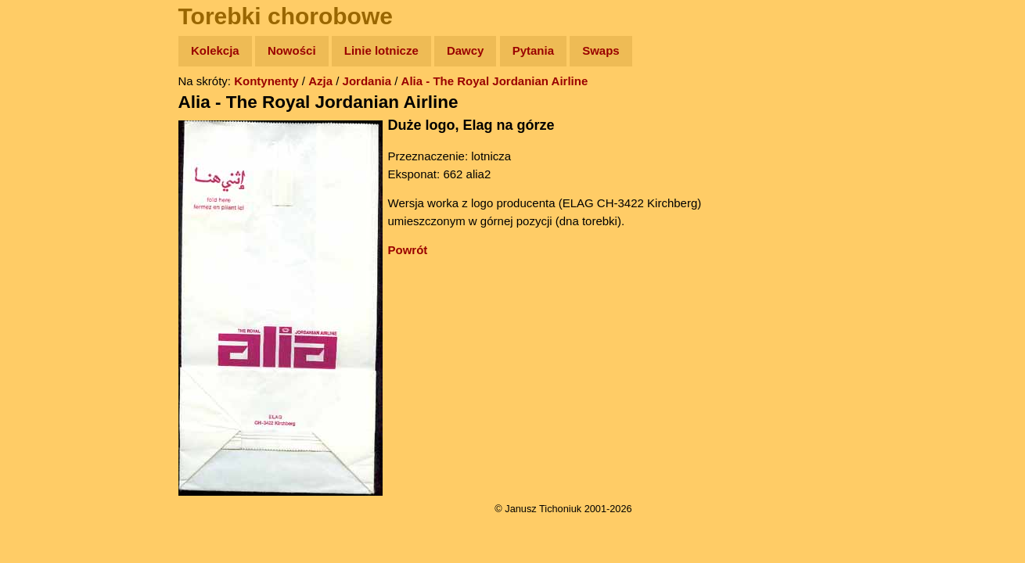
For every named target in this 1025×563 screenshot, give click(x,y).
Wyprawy (52, 111)
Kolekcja (215, 50)
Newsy (45, 171)
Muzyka (47, 231)
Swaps (601, 50)
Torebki (47, 322)
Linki (40, 292)
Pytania (533, 50)
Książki (47, 202)
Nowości (292, 50)
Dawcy (465, 50)
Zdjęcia (47, 142)
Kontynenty (266, 81)
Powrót (408, 249)
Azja (320, 81)
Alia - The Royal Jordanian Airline (494, 81)
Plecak (45, 262)
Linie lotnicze (381, 50)
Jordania (367, 81)
